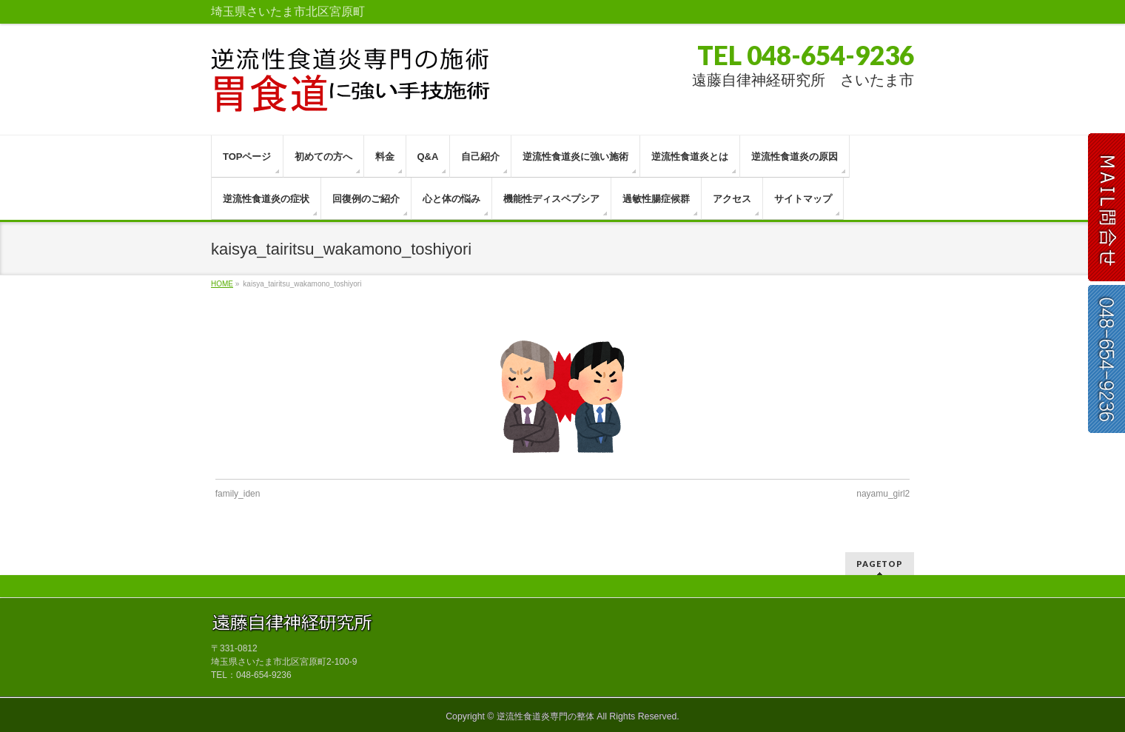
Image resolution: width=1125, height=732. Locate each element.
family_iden (238, 493)
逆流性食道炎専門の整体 (545, 716)
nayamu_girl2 (883, 493)
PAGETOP (879, 563)
